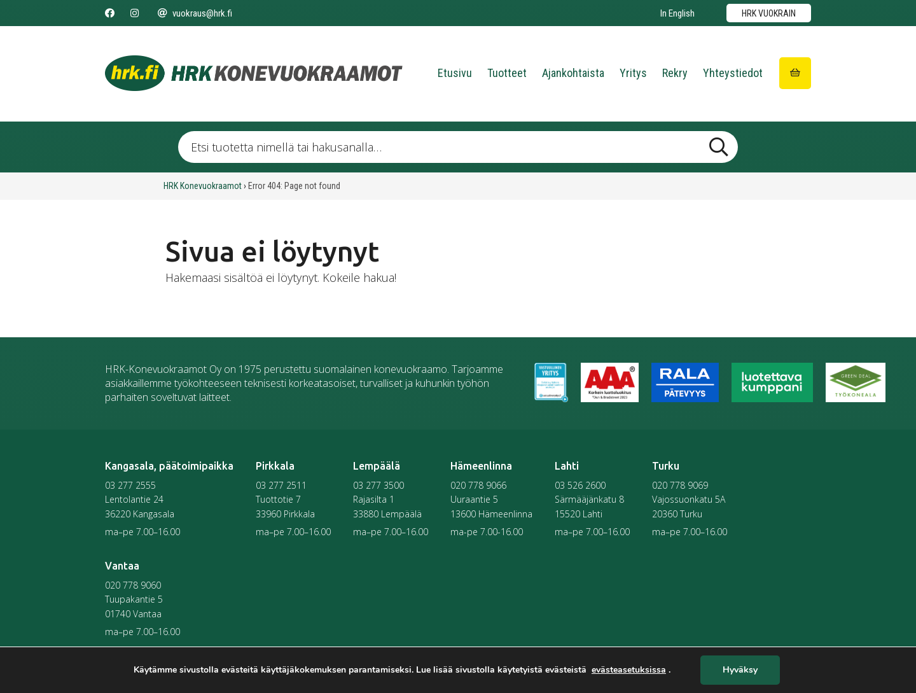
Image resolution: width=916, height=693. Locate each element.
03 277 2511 (281, 485)
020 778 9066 (478, 485)
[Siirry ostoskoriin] (795, 73)
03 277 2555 (130, 485)
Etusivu (455, 73)
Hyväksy (740, 670)
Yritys (633, 73)
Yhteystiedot (733, 73)
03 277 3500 (378, 485)
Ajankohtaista (573, 73)
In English (677, 13)
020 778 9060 (133, 585)
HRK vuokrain (769, 13)
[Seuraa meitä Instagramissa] (134, 13)
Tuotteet (507, 73)
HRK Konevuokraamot (202, 186)
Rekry (675, 73)
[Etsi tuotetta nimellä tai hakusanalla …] (458, 147)
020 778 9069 (680, 485)
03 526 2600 (580, 485)
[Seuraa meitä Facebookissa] (109, 13)
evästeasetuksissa (629, 670)
